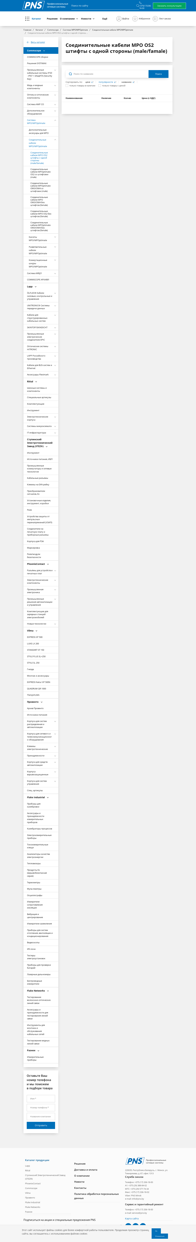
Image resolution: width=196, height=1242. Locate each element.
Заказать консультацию (169, 5)
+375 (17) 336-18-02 (140, 1191)
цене (88, 82)
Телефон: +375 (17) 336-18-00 (139, 1182)
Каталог (36, 18)
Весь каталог (38, 42)
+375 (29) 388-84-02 (137, 1185)
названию (126, 82)
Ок (156, 1231)
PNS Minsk (136, 1195)
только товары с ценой (113, 85)
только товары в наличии (82, 85)
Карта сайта (132, 1218)
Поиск (158, 73)
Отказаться (159, 1236)
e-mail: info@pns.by (134, 1198)
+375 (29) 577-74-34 (139, 1188)
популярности (106, 82)
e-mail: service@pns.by (136, 1212)
